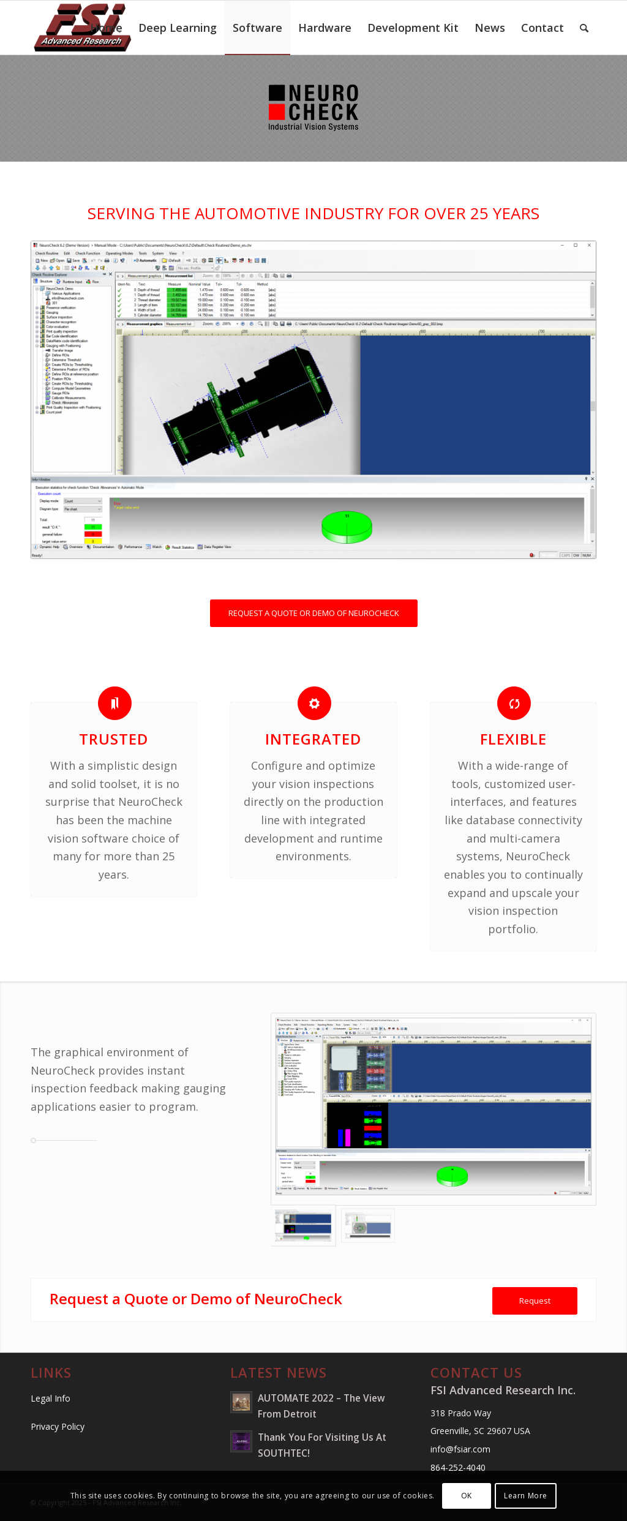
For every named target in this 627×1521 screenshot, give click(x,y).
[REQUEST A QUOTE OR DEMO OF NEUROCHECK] (314, 613)
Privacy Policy (57, 1426)
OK (466, 1495)
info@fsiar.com (460, 1449)
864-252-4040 (458, 1467)
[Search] (584, 27)
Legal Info (50, 1398)
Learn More (525, 1495)
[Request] (534, 1301)
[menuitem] (106, 27)
